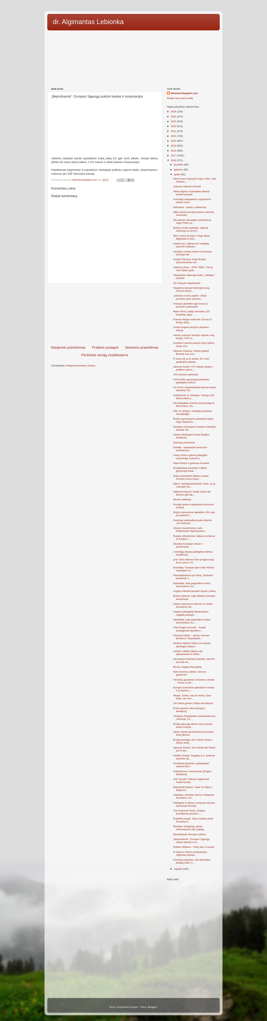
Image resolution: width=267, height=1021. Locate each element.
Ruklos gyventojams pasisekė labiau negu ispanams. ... (193, 420)
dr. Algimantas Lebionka (88, 22)
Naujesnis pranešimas (68, 347)
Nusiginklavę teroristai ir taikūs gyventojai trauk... (190, 469)
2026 (174, 111)
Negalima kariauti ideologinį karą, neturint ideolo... (191, 289)
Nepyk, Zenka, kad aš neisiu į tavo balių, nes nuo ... (192, 697)
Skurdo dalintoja (182, 499)
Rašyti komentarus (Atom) (80, 365)
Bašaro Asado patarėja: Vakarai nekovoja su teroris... (190, 229)
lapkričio (179, 169)
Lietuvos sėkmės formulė (187, 186)
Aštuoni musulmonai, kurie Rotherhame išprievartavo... (190, 529)
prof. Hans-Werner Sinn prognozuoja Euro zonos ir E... (193, 561)
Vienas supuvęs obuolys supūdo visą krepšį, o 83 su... (193, 337)
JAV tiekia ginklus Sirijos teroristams (193, 703)
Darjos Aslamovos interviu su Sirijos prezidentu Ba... (193, 605)
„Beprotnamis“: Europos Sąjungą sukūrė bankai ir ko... (191, 841)
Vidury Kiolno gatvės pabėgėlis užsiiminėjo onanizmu (190, 457)
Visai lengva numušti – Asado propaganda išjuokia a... (189, 629)
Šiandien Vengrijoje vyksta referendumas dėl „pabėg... (189, 828)
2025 (174, 116)
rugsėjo (178, 868)
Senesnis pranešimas (142, 347)
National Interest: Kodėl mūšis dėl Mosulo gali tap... (191, 493)
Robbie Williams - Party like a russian (194, 847)
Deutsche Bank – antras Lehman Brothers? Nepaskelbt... (191, 637)
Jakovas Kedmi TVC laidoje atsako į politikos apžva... (193, 368)
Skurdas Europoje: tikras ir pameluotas (187, 545)
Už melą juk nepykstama (186, 283)
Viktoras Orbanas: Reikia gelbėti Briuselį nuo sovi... (191, 352)
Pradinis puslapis (105, 347)
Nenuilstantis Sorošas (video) (189, 834)
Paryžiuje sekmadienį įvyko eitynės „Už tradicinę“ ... (192, 522)
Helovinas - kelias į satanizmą (189, 207)
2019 (174, 145)
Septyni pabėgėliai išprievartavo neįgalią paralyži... (191, 613)
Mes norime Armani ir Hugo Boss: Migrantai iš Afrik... (191, 237)
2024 (174, 121)
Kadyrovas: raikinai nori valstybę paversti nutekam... (191, 245)
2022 (174, 131)
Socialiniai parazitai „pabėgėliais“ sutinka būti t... (191, 765)
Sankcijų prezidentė (184, 442)
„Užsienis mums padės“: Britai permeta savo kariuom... (189, 297)
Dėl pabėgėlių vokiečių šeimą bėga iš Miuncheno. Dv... (193, 404)
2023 (174, 126)
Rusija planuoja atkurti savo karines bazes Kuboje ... (192, 725)
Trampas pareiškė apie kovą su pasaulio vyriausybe (190, 305)
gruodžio (179, 164)
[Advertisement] (133, 58)
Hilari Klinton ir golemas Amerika (191, 463)
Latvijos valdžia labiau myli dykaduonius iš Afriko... (188, 653)
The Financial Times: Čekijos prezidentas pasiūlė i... (189, 812)
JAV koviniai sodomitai (185, 374)
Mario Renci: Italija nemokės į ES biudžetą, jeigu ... (191, 313)
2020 (174, 140)
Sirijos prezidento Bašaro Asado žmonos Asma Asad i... (191, 477)
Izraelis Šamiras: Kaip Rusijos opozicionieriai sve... (189, 261)
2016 (174, 160)
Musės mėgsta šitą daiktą (187, 667)
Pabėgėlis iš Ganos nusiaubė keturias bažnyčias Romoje (194, 804)
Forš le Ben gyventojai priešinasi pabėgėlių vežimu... (191, 381)
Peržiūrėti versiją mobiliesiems (104, 355)
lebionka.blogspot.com (184, 93)
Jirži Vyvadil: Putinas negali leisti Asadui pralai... (191, 780)
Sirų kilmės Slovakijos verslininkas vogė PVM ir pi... (192, 221)
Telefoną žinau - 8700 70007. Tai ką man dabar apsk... (193, 269)
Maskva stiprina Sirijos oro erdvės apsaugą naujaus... (192, 645)
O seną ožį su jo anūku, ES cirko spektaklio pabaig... (191, 360)
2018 (174, 150)
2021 (174, 136)
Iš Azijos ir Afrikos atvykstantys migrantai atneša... (190, 853)
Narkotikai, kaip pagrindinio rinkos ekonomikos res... (192, 585)
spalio (177, 174)
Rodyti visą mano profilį (180, 98)
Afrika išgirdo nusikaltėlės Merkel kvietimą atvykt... (191, 193)
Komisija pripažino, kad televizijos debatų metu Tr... (191, 861)
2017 (174, 155)
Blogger (152, 1007)
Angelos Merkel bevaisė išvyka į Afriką (194, 591)
